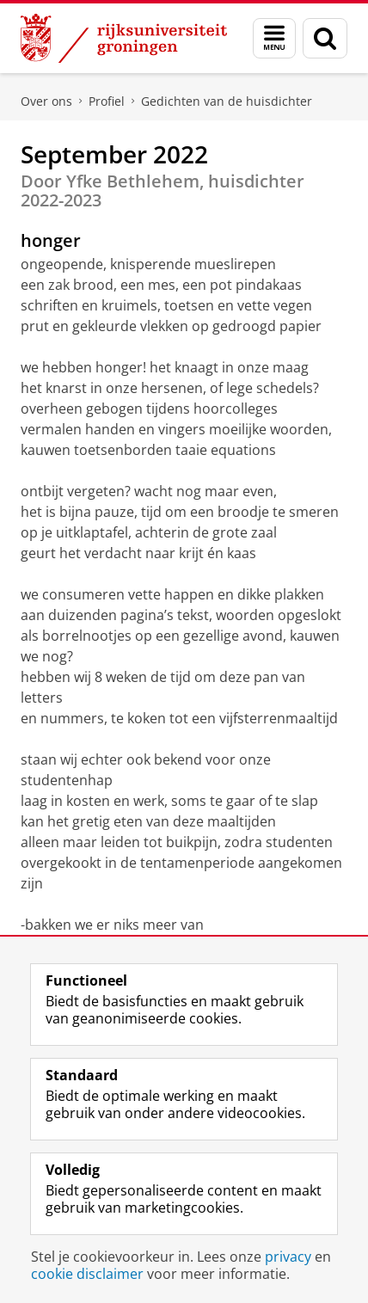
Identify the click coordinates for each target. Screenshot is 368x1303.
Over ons (46, 101)
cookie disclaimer (87, 1273)
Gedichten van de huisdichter (226, 101)
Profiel (107, 101)
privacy (288, 1256)
